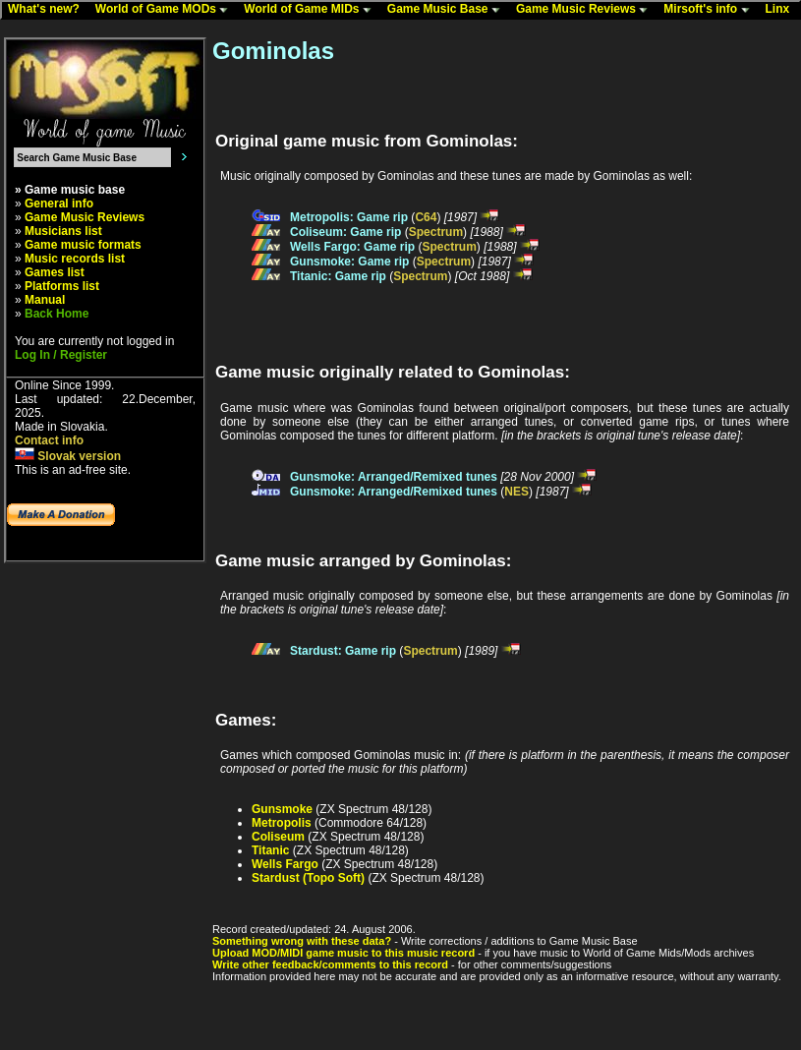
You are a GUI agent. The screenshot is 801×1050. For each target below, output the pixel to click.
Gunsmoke (282, 809)
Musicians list (63, 231)
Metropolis (282, 823)
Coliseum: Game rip (345, 232)
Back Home (56, 314)
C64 (425, 217)
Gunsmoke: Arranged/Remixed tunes (393, 477)
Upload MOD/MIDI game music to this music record (343, 953)
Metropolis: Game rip (349, 217)
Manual (45, 300)
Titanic (270, 850)
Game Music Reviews (586, 10)
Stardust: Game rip (343, 651)
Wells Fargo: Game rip (352, 247)
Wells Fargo (285, 864)
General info (59, 203)
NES (516, 491)
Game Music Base (448, 10)
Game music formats (83, 245)
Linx (782, 10)
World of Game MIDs (311, 10)
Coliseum (278, 837)
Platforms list (62, 286)
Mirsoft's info (710, 10)
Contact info (49, 440)
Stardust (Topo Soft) (308, 878)
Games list (55, 272)
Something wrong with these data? (301, 941)
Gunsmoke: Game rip (349, 261)
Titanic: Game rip (338, 276)
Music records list (75, 258)
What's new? (48, 10)
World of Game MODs (166, 10)
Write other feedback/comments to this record (330, 964)
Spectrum (436, 232)
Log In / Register (61, 355)
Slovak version (68, 456)
